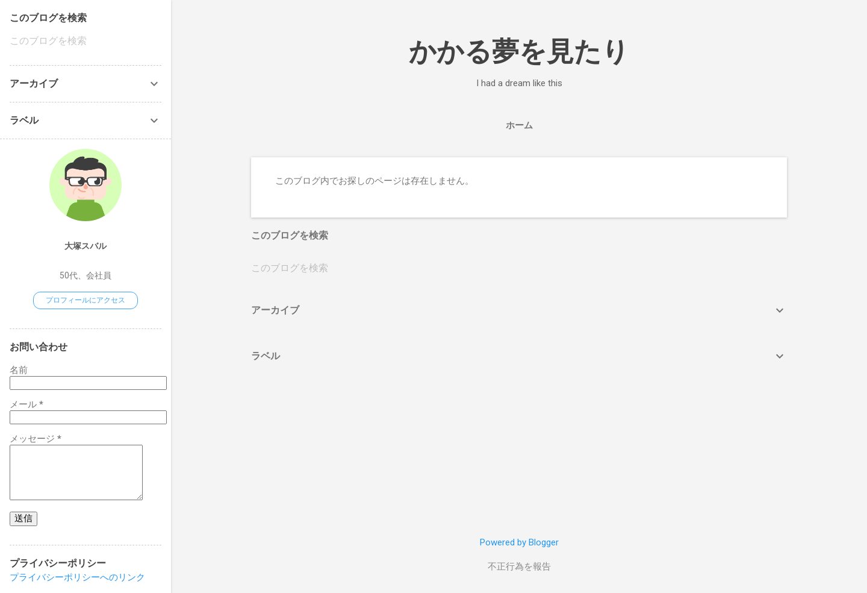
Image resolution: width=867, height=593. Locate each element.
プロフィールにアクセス (85, 300)
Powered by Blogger (519, 542)
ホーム (519, 125)
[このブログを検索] (519, 268)
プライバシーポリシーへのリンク (77, 577)
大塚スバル (85, 246)
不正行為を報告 (519, 566)
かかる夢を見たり (519, 51)
